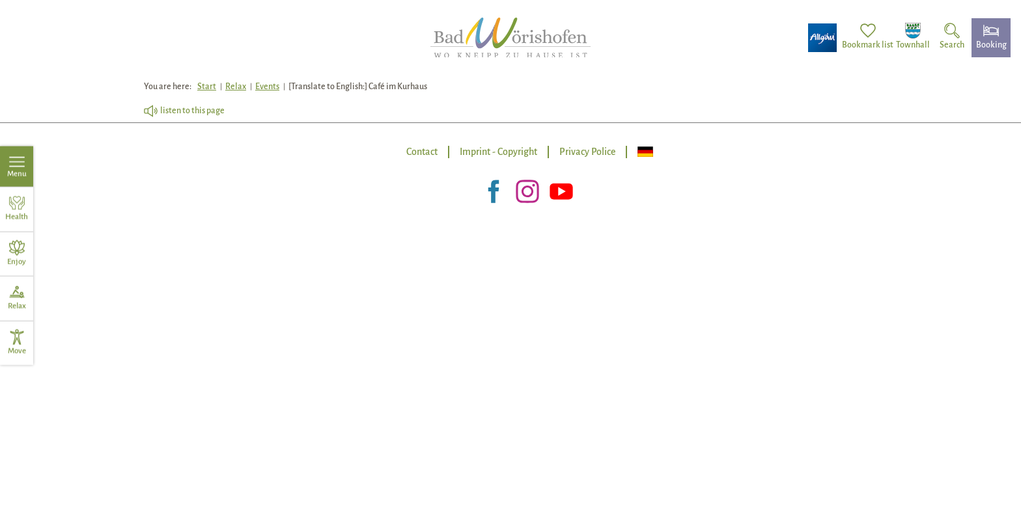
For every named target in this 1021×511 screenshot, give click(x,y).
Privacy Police (587, 151)
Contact (422, 151)
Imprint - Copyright (498, 151)
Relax (235, 86)
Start (206, 86)
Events (267, 86)
